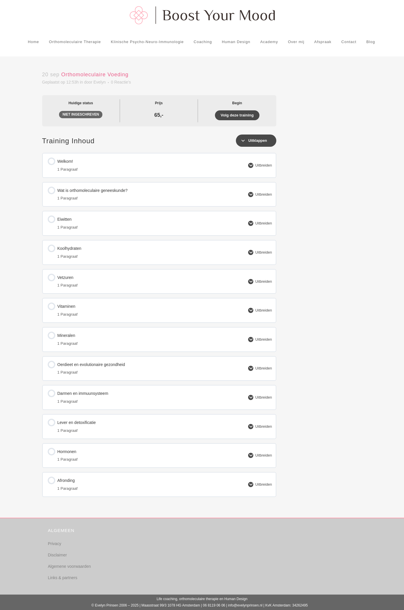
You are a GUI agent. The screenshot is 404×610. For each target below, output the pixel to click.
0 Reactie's (121, 82)
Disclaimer (57, 555)
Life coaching (166, 599)
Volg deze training (237, 115)
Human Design (235, 599)
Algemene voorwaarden (69, 566)
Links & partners (62, 577)
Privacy (54, 543)
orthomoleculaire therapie (198, 599)
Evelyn (99, 82)
